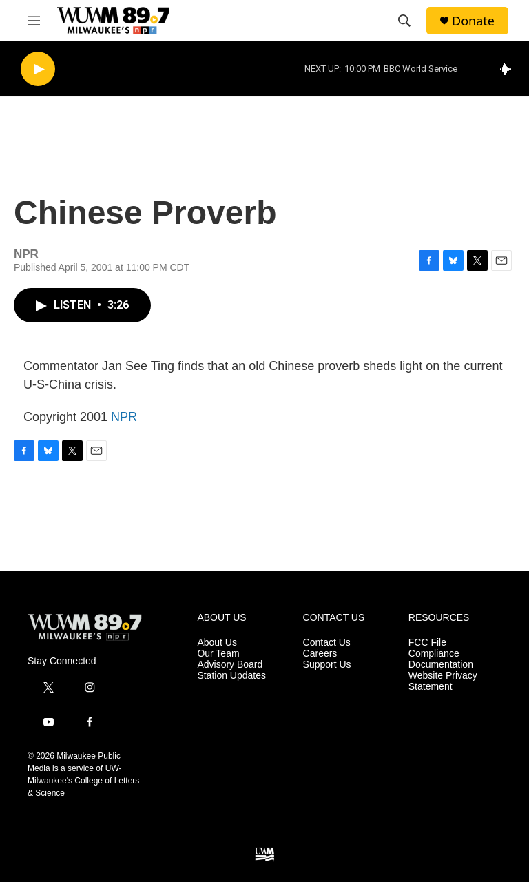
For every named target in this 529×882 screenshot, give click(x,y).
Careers (320, 653)
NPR (124, 417)
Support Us (327, 664)
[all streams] (508, 68)
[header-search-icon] (404, 20)
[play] (38, 69)
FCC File (427, 642)
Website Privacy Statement (442, 681)
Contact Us (327, 642)
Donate (473, 21)
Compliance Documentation (440, 659)
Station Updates (231, 675)
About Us (217, 642)
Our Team (218, 653)
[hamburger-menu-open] (34, 20)
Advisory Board (229, 664)
